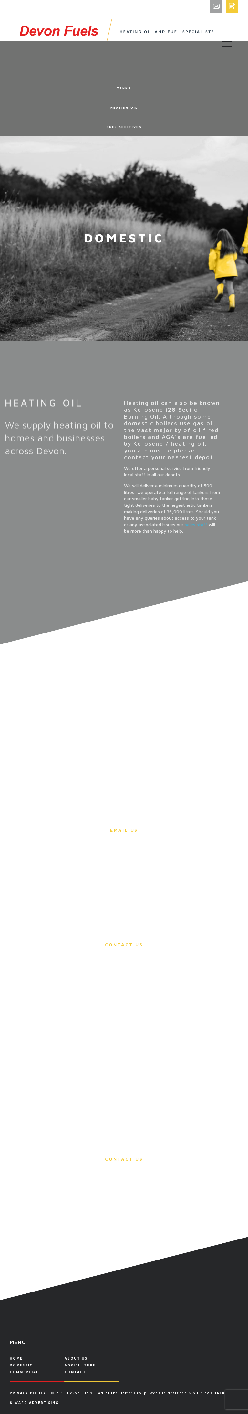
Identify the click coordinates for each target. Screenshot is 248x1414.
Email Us (124, 830)
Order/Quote (234, 6)
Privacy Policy (28, 1393)
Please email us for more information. (124, 820)
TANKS (124, 88)
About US (76, 1358)
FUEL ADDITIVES (124, 127)
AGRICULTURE (80, 1365)
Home (16, 1358)
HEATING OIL (124, 107)
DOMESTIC (21, 1365)
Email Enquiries (228, 8)
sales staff (196, 530)
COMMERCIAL (24, 1372)
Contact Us (124, 944)
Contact (75, 1372)
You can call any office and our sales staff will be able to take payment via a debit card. (124, 892)
